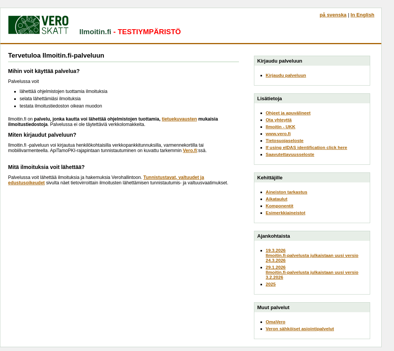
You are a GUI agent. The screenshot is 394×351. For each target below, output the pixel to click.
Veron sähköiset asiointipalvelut (300, 328)
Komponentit (280, 205)
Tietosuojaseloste (285, 140)
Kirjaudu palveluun (286, 75)
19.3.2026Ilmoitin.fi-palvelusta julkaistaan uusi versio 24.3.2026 (312, 255)
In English (362, 15)
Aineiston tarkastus (286, 191)
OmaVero (275, 321)
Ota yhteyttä (279, 119)
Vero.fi (190, 150)
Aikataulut (276, 198)
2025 (271, 283)
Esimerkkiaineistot (286, 212)
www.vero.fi (278, 133)
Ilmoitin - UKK (281, 126)
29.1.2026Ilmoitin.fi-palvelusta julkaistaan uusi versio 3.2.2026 (312, 272)
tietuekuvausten (179, 119)
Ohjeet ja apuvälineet (288, 112)
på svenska (333, 15)
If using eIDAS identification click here (306, 147)
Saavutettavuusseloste (290, 154)
